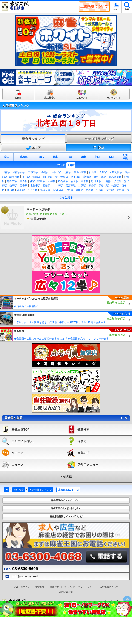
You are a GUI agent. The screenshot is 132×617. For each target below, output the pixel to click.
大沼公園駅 (115, 172)
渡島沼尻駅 (100, 176)
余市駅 (110, 190)
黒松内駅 (104, 185)
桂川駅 (41, 181)
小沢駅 (69, 190)
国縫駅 (46, 185)
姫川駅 (36, 176)
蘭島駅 (120, 190)
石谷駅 (51, 181)
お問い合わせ (66, 591)
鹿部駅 (87, 176)
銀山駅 (79, 190)
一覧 (124, 418)
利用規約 (54, 587)
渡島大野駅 (80, 172)
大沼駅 (103, 172)
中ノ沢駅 (58, 185)
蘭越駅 (10, 190)
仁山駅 (93, 172)
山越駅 (107, 181)
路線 (98, 147)
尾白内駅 (12, 181)
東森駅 (23, 181)
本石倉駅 (63, 181)
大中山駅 (56, 172)
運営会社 (39, 587)
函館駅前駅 (19, 172)
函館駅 (6, 172)
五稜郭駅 (33, 172)
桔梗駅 (44, 172)
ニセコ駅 (32, 190)
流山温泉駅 (61, 176)
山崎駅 (13, 185)
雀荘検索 (19, 489)
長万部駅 (71, 185)
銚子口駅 (76, 176)
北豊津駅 (35, 185)
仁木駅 (100, 190)
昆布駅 (21, 190)
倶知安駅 (58, 190)
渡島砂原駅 (115, 176)
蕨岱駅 (92, 185)
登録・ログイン (22, 587)
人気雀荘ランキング (40, 489)
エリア (33, 147)
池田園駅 (48, 176)
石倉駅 (74, 181)
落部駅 (85, 181)
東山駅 (26, 176)
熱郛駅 (115, 185)
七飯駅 (67, 172)
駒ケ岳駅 (14, 176)
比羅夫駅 (45, 190)
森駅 (32, 181)
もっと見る (66, 197)
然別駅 (90, 190)
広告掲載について (109, 587)
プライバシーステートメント (79, 587)
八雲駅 (118, 181)
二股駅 (82, 185)
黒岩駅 (23, 185)
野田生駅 (96, 181)
